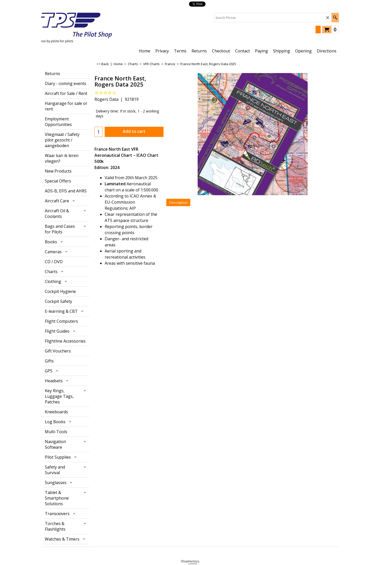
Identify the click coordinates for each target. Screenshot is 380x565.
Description (178, 202)
